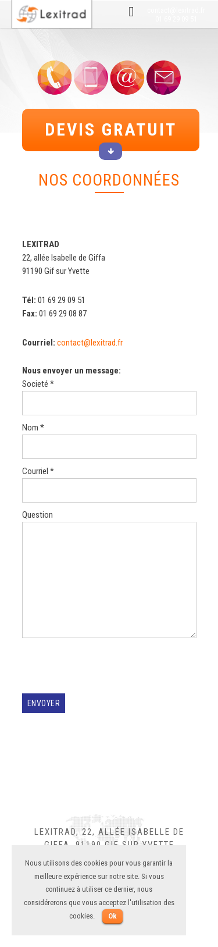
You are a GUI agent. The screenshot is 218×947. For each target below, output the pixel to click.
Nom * (109, 440)
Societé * (109, 397)
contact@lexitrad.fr (176, 10)
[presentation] (110, 670)
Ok (112, 916)
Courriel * (109, 484)
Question (109, 576)
